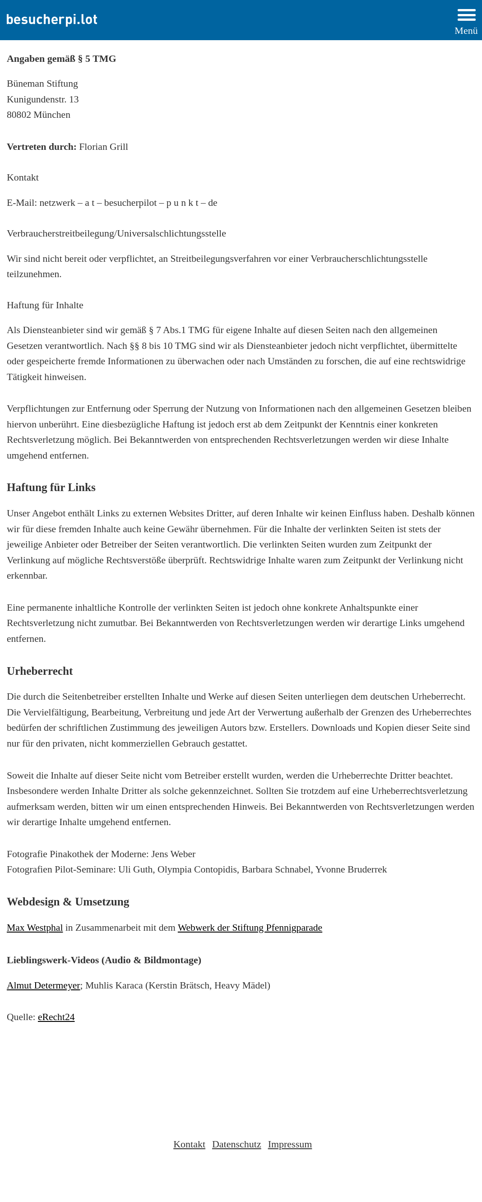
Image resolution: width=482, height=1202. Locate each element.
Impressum (290, 1144)
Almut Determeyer (43, 985)
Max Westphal (35, 927)
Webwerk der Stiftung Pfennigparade (250, 927)
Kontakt (189, 1144)
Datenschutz (236, 1144)
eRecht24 (56, 1017)
